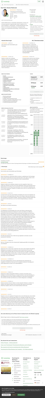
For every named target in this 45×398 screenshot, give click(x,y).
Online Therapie (15, 361)
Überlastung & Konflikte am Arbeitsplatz (11, 88)
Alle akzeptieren (21, 394)
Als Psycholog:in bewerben (26, 362)
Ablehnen (14, 394)
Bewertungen (4, 158)
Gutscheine (25, 374)
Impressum (25, 385)
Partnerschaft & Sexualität (8, 84)
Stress (4, 86)
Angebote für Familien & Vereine (27, 371)
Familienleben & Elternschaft (9, 79)
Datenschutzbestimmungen (10, 392)
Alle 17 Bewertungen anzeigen (38, 40)
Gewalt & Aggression (7, 80)
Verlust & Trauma (6, 90)
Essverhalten (5, 78)
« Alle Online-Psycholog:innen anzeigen (6, 334)
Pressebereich (26, 376)
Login (39, 1)
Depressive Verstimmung (8, 77)
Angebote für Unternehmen (26, 366)
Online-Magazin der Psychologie (38, 366)
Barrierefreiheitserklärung (28, 383)
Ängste (4, 75)
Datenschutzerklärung (27, 378)
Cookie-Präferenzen (6, 394)
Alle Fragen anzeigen (24, 317)
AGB (24, 381)
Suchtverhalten (6, 87)
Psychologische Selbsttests (37, 362)
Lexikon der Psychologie (39, 370)
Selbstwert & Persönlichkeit (8, 85)
